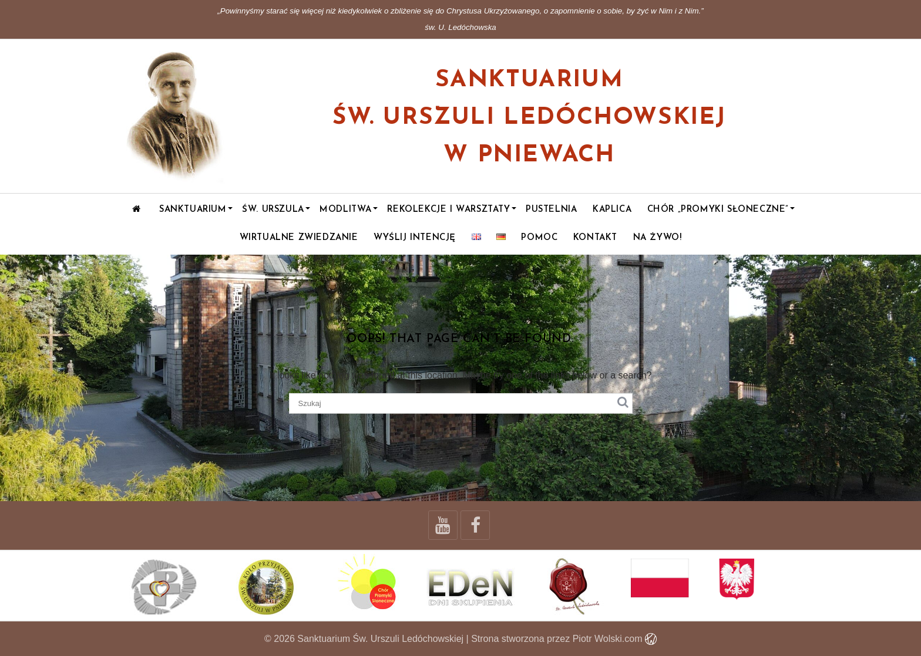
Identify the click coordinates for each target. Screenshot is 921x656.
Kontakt (595, 238)
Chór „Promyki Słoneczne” (718, 209)
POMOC (539, 238)
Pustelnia (551, 209)
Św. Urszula (273, 209)
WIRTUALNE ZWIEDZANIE (299, 238)
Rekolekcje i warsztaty (448, 209)
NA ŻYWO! (657, 238)
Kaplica (612, 209)
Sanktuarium (193, 209)
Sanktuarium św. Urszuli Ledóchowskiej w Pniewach (529, 118)
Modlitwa (346, 209)
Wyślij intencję (415, 238)
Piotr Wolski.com (615, 639)
